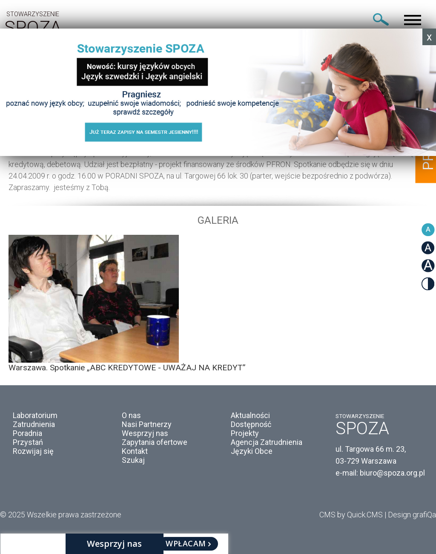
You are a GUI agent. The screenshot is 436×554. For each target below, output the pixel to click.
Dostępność (251, 424)
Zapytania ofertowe (154, 442)
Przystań (28, 442)
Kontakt (135, 451)
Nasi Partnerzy (147, 424)
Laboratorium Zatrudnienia (35, 420)
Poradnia (27, 433)
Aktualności (250, 415)
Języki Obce (251, 451)
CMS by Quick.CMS (351, 514)
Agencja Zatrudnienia (266, 442)
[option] (218, 303)
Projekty (245, 433)
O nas (131, 415)
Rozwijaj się (33, 451)
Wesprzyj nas (145, 433)
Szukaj (133, 460)
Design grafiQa (412, 514)
